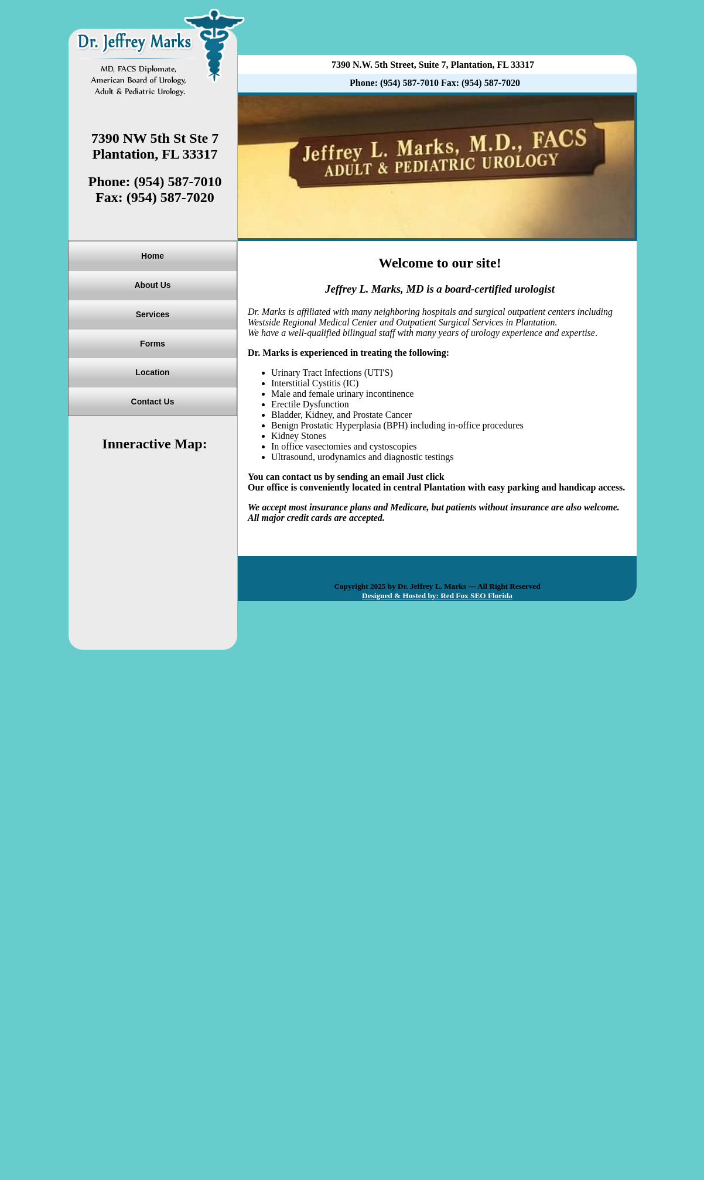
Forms (152, 343)
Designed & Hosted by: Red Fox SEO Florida (437, 595)
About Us (152, 285)
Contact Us (153, 401)
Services (153, 314)
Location (152, 372)
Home (152, 255)
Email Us (465, 477)
